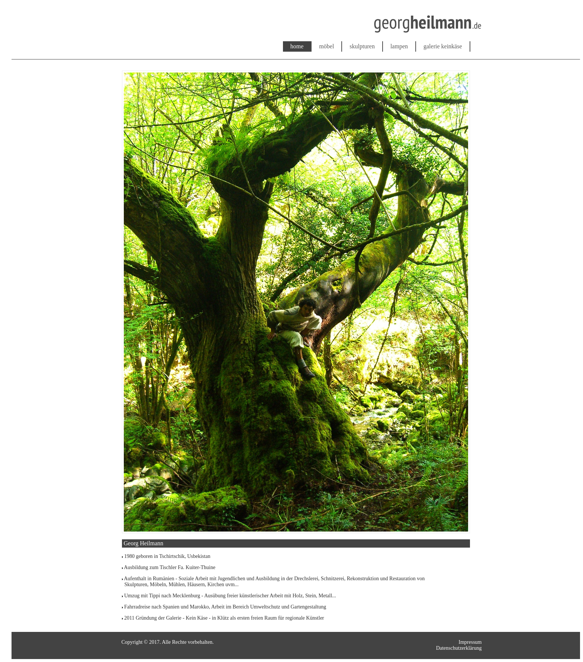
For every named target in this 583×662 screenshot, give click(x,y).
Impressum (469, 642)
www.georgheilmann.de (127, 35)
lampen (399, 46)
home (297, 46)
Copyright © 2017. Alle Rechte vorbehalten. (168, 642)
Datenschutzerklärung (459, 648)
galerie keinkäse (442, 46)
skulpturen (362, 46)
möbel (326, 46)
